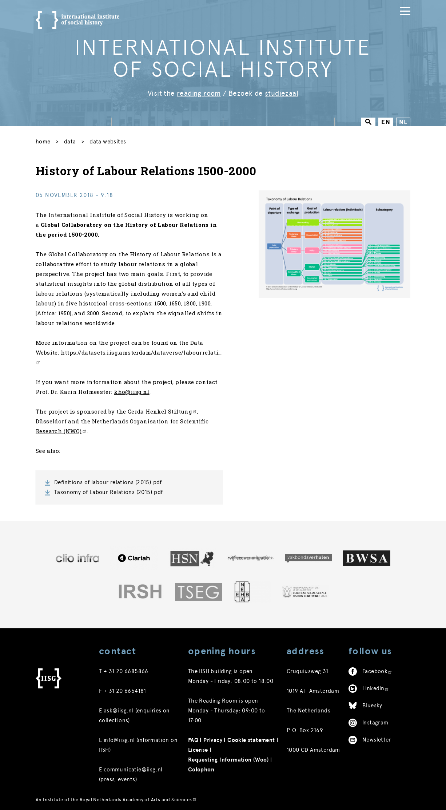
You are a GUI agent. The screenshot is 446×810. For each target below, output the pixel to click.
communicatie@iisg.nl (133, 767)
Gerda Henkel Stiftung (162, 409)
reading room (199, 91)
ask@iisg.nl (119, 709)
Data (279, 7)
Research (310, 7)
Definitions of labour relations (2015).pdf (108, 480)
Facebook (377, 669)
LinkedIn (375, 686)
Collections (244, 7)
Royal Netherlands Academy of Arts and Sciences (138, 798)
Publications (354, 7)
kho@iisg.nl (131, 390)
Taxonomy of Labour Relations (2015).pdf (108, 490)
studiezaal (281, 91)
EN (385, 120)
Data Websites (107, 140)
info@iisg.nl (119, 738)
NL (403, 120)
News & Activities (189, 7)
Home (43, 140)
